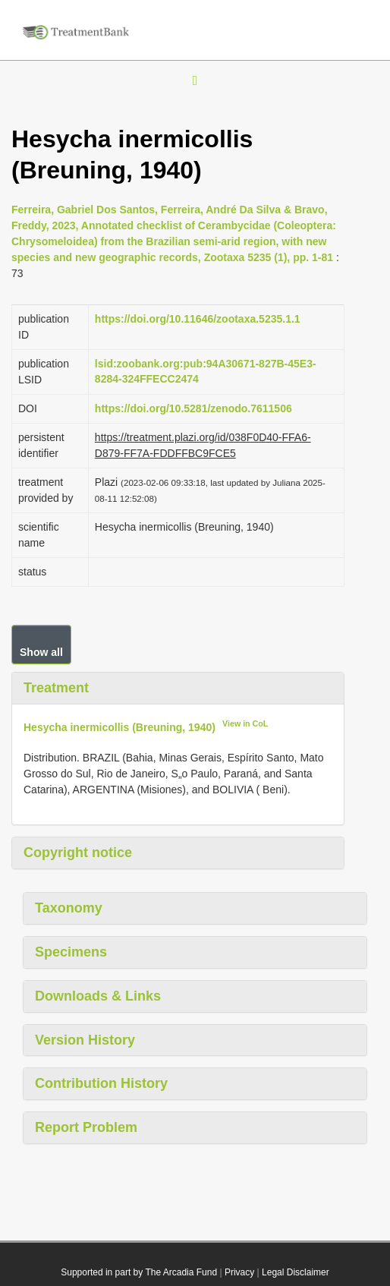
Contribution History (101, 1083)
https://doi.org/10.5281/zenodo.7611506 (193, 408)
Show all (41, 652)
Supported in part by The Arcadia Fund (139, 1272)
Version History (85, 1040)
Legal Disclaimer (295, 1272)
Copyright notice (78, 852)
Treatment (56, 687)
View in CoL (245, 723)
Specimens (71, 952)
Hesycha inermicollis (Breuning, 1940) (119, 726)
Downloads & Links (98, 996)
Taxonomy (68, 908)
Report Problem (86, 1127)
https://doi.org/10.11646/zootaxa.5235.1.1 (197, 319)
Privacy (239, 1272)
